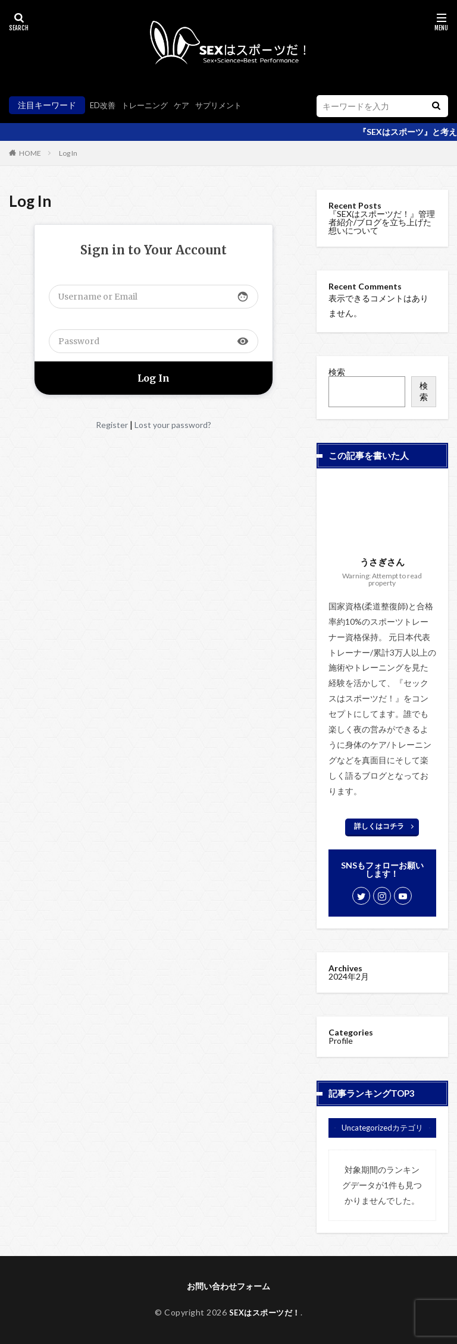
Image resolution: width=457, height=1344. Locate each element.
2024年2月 (348, 976)
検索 (336, 372)
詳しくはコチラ (379, 825)
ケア (187, 105)
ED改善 (103, 105)
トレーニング (148, 105)
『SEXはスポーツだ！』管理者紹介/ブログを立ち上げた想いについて (381, 222)
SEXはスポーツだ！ (264, 1312)
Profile (340, 1040)
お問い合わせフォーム (228, 1286)
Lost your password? (172, 425)
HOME (30, 153)
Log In (68, 153)
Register (112, 425)
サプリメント (227, 105)
